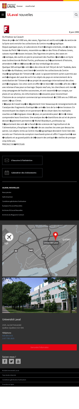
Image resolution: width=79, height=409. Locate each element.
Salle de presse (7, 197)
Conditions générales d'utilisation (14, 201)
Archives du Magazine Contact (13, 215)
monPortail (30, 6)
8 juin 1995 (74, 32)
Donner (20, 6)
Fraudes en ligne (8, 384)
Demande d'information (40, 347)
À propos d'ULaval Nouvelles (12, 206)
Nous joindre (6, 192)
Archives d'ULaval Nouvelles (12, 210)
